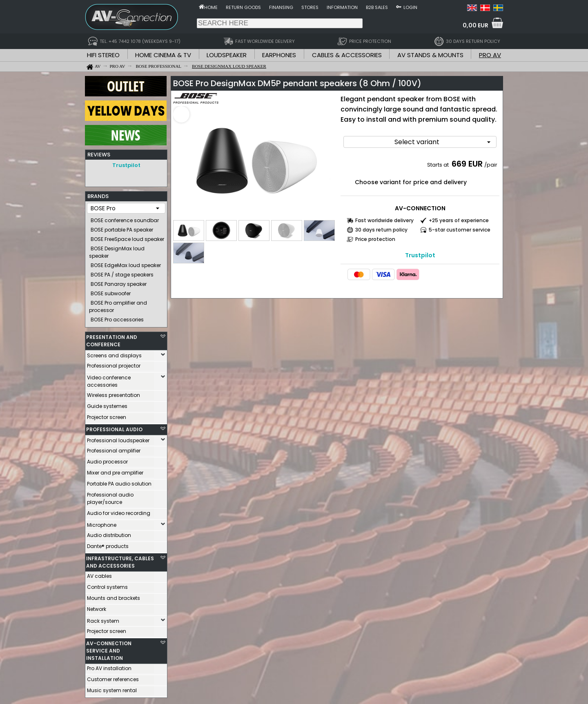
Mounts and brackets (113, 596)
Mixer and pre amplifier (115, 470)
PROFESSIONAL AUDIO (114, 427)
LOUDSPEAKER (227, 55)
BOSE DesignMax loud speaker (117, 250)
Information (342, 7)
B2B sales (377, 7)
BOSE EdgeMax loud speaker (126, 263)
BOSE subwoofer (111, 291)
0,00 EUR (475, 25)
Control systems (107, 584)
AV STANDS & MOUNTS (430, 55)
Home (211, 7)
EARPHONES (279, 55)
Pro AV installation (109, 666)
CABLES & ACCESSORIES (347, 55)
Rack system (103, 618)
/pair (490, 165)
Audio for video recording (118, 511)
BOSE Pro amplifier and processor (118, 304)
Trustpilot (126, 165)
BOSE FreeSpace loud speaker (127, 237)
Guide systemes (107, 404)
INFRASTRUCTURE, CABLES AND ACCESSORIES (120, 560)
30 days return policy (381, 229)
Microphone (101, 522)
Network (96, 607)
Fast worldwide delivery (384, 220)
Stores (309, 7)
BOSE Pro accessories (117, 317)
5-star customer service (459, 229)
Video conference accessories (109, 379)
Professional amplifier (113, 448)
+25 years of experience (459, 220)
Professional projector (113, 363)
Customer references (113, 677)
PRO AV (490, 55)
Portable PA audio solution (119, 481)
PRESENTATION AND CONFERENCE (111, 339)
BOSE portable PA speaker (122, 227)
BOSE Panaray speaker (119, 281)
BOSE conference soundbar (125, 218)
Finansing (281, 7)
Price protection (375, 239)
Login (410, 7)
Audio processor (107, 459)
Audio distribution (109, 533)
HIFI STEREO (103, 55)
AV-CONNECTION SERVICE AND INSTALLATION (108, 648)
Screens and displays (114, 353)
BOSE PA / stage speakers (122, 272)
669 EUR (467, 163)
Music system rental (112, 688)
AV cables (99, 573)
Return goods (243, 7)
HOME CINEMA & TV (163, 55)
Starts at (438, 165)
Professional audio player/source (110, 496)
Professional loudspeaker (118, 438)
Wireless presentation (113, 393)
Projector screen (106, 415)
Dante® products (108, 544)
